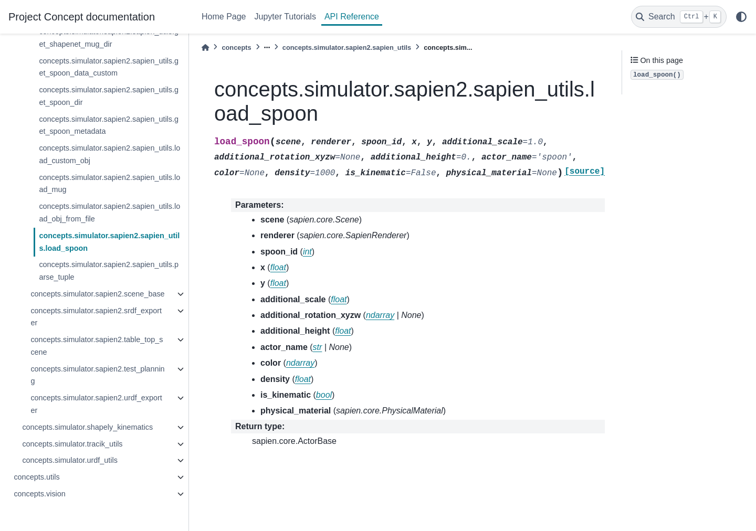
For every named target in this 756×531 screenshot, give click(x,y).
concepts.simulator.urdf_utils (70, 460)
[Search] (679, 17)
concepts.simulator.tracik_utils (72, 444)
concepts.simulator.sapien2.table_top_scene (96, 345)
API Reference (351, 16)
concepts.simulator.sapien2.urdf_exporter (96, 404)
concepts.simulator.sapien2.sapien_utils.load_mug (109, 183)
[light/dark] (741, 17)
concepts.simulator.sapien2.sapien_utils (346, 47)
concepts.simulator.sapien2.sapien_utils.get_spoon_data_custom (108, 67)
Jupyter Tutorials (285, 16)
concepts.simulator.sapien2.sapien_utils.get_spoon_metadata (108, 125)
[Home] (205, 47)
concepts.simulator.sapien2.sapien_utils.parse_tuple (108, 270)
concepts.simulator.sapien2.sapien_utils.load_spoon (109, 241)
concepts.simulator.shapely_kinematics (87, 427)
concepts (236, 47)
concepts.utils (36, 477)
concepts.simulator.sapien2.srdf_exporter (96, 316)
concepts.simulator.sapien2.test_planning (97, 375)
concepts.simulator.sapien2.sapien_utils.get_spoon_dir (108, 96)
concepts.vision (39, 494)
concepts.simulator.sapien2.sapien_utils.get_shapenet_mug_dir (108, 37)
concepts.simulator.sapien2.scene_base (97, 294)
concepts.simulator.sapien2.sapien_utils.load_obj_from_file (109, 212)
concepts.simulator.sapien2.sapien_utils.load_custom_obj (109, 154)
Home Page (224, 16)
